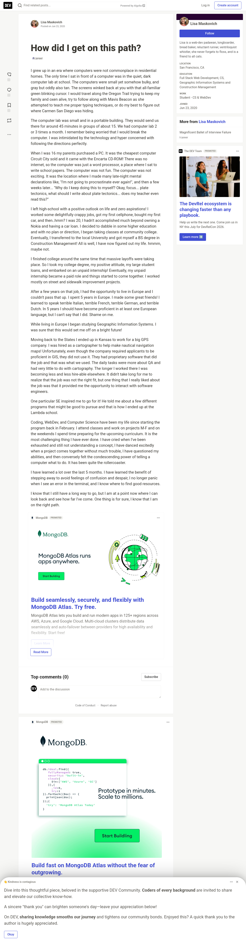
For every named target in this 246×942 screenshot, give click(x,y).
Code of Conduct (85, 705)
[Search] (20, 5)
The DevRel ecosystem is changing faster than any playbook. (206, 209)
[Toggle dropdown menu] (158, 518)
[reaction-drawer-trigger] (9, 76)
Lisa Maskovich (51, 22)
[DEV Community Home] (8, 5)
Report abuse (109, 705)
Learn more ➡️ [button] (193, 237)
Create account (227, 5)
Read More (40, 652)
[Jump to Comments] (9, 92)
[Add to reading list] (9, 107)
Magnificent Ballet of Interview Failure (209, 135)
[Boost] (9, 120)
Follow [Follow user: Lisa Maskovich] (209, 33)
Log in (205, 5)
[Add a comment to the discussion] (100, 692)
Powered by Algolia (132, 5)
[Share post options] (9, 134)
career (37, 58)
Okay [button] (10, 934)
